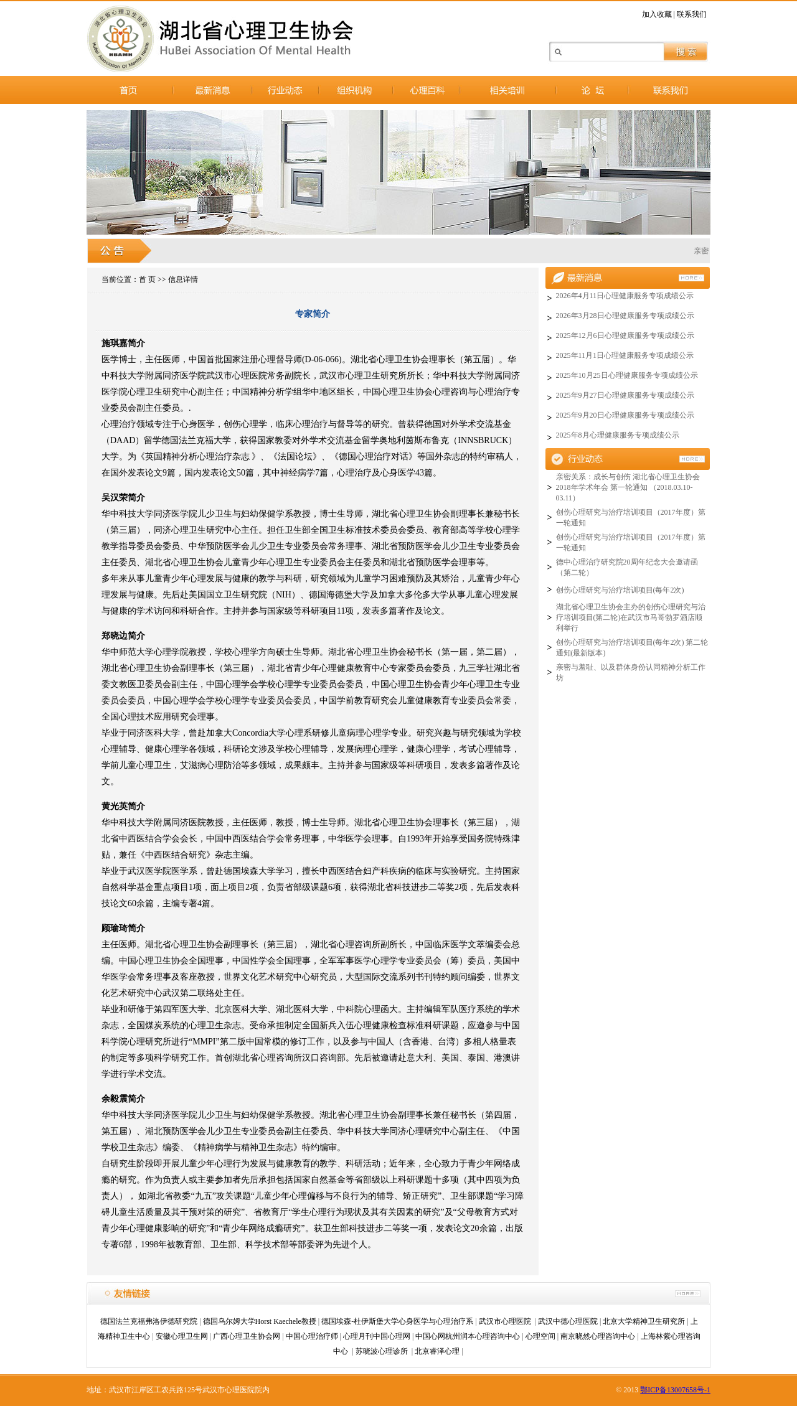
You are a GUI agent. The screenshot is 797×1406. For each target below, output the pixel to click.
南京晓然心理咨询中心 (597, 1336)
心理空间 (540, 1336)
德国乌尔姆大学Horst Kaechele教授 (259, 1321)
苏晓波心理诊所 (383, 1351)
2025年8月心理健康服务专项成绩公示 (617, 435)
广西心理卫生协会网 (246, 1336)
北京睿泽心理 (437, 1351)
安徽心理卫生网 (182, 1336)
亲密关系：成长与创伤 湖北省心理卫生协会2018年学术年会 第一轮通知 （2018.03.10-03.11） (628, 487)
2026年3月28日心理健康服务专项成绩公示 (625, 315)
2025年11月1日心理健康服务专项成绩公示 (625, 355)
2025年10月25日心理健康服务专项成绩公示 (627, 375)
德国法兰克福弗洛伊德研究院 (148, 1321)
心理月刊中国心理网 (376, 1336)
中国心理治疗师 (312, 1336)
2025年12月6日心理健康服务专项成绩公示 (625, 335)
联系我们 (692, 14)
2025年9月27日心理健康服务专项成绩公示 (625, 395)
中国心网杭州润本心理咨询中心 (467, 1336)
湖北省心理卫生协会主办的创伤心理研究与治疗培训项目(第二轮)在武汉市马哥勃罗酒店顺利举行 (630, 617)
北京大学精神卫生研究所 (644, 1321)
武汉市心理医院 (506, 1321)
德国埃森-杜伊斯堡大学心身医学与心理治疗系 (397, 1321)
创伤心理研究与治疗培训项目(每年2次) (620, 590)
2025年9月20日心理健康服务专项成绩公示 (625, 415)
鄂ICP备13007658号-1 (675, 1389)
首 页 (147, 279)
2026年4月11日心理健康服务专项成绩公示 (625, 295)
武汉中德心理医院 (568, 1321)
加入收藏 (657, 14)
